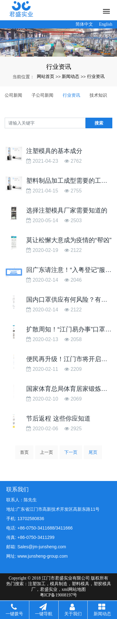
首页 (24, 452)
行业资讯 (96, 76)
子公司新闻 (42, 95)
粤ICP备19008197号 (58, 595)
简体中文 (84, 24)
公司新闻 (13, 95)
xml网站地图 (74, 589)
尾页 (93, 452)
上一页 (46, 452)
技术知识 (98, 95)
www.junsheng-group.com (42, 556)
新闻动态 (70, 76)
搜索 (99, 122)
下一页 (70, 452)
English (105, 24)
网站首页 (45, 76)
